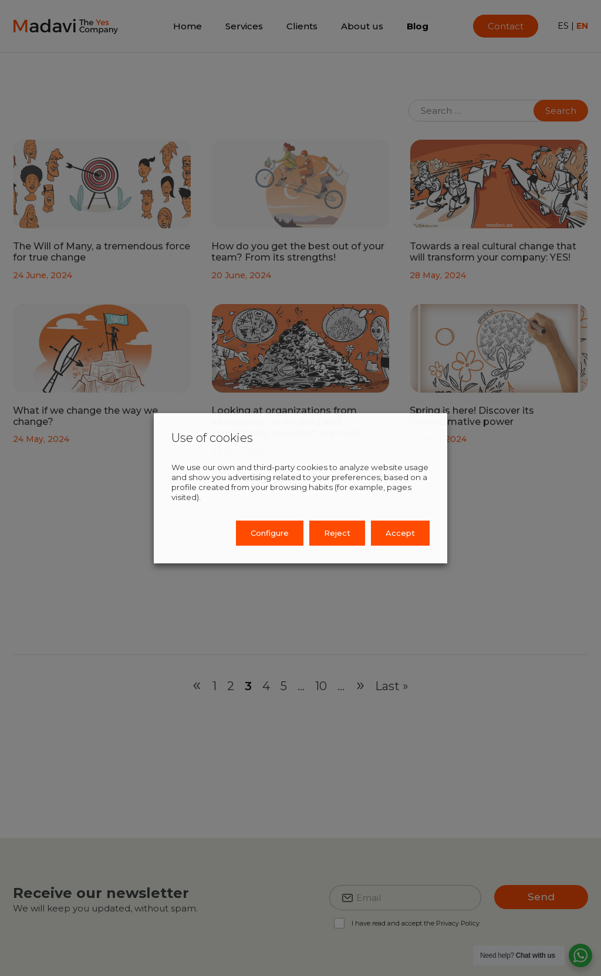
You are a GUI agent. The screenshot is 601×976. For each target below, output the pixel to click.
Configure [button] (270, 533)
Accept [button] (400, 533)
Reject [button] (337, 533)
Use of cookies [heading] (212, 437)
